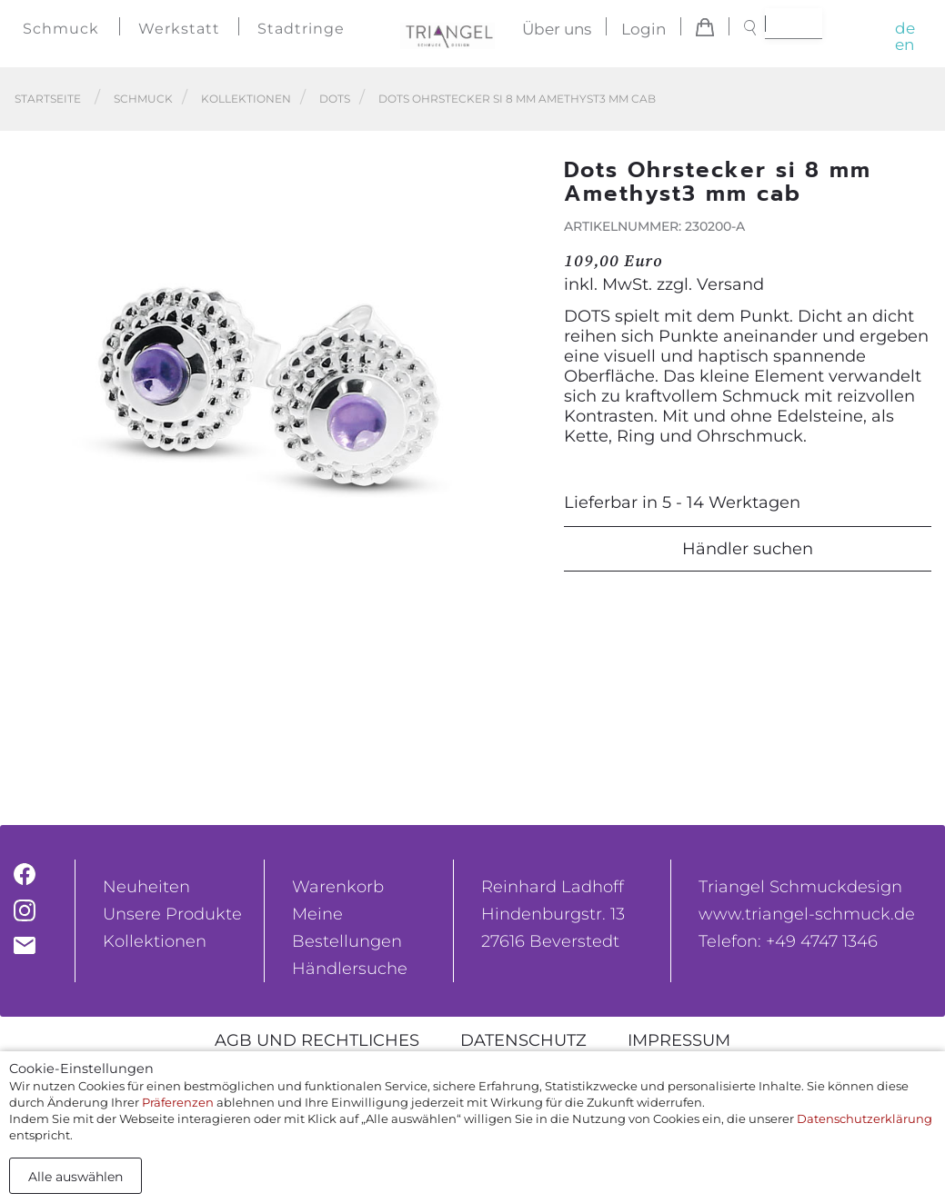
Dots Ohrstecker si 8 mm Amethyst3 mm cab (517, 98)
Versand (730, 284)
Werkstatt (179, 28)
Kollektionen (246, 98)
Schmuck (61, 28)
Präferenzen (178, 1102)
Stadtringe (301, 28)
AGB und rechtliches (317, 1040)
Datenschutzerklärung (864, 1118)
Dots (334, 98)
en (904, 44)
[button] (518, 428)
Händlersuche (349, 969)
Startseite (48, 98)
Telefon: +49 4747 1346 (788, 941)
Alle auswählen (75, 1176)
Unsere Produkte (172, 914)
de (905, 28)
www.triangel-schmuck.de (807, 914)
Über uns (556, 29)
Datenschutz (523, 1040)
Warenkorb (338, 887)
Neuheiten (146, 887)
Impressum (679, 1040)
